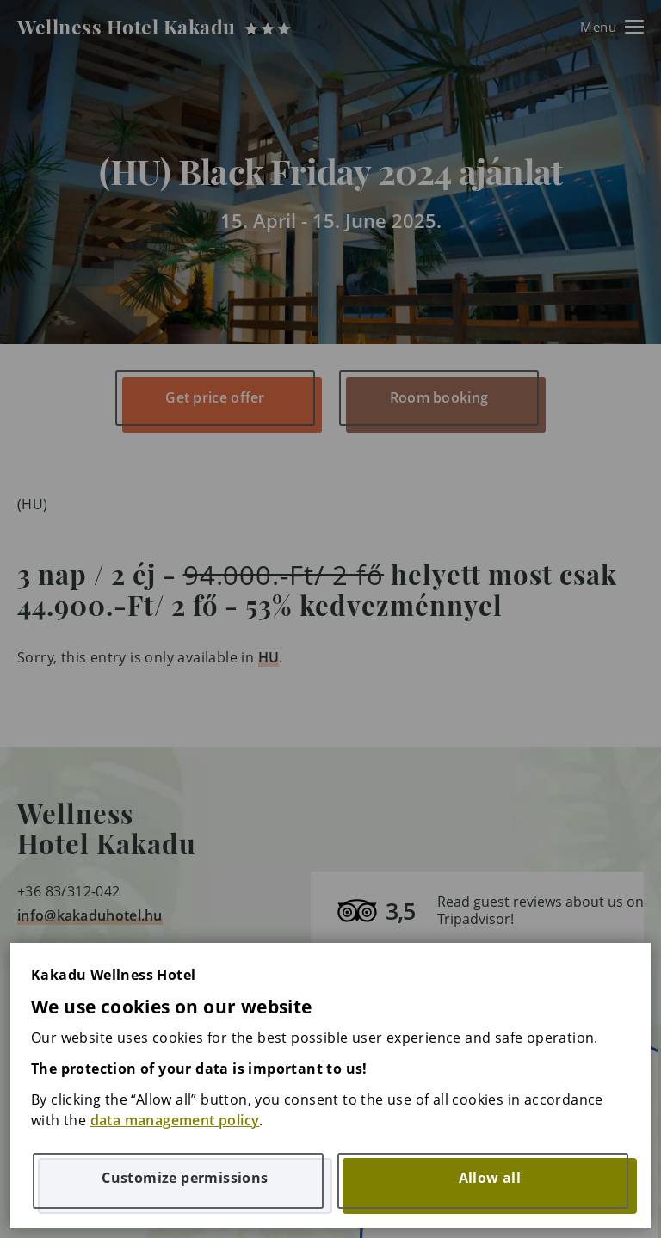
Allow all (490, 1177)
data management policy (175, 1120)
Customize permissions (185, 1177)
